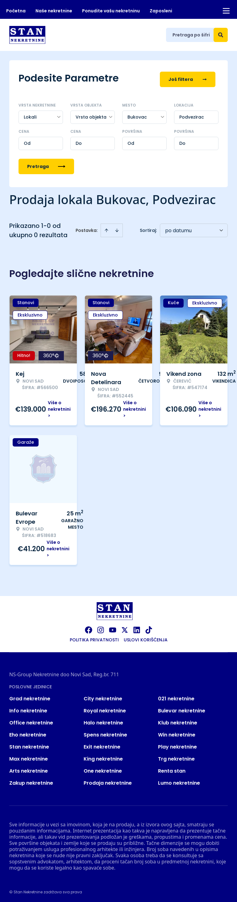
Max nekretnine (28, 756)
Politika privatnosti (94, 638)
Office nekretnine (31, 720)
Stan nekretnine (29, 744)
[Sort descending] (117, 228)
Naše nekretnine (53, 11)
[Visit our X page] (124, 627)
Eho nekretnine (27, 732)
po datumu (178, 228)
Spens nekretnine (105, 732)
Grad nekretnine (29, 696)
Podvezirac (191, 115)
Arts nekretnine (28, 768)
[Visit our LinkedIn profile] (136, 627)
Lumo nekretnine (179, 780)
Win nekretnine (176, 732)
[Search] (221, 35)
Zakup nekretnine (31, 780)
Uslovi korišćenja (146, 638)
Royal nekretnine (105, 708)
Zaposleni (161, 11)
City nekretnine (103, 696)
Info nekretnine (28, 708)
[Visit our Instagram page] (100, 627)
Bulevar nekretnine (181, 708)
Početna (16, 11)
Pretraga (46, 164)
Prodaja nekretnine (108, 780)
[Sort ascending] (106, 228)
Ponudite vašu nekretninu (111, 11)
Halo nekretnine (103, 720)
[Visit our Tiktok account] (148, 627)
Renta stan (171, 768)
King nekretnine (103, 756)
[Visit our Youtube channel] (112, 627)
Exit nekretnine (102, 744)
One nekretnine (103, 768)
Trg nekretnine (176, 756)
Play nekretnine (177, 744)
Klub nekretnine (177, 720)
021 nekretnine (176, 696)
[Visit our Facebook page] (88, 627)
